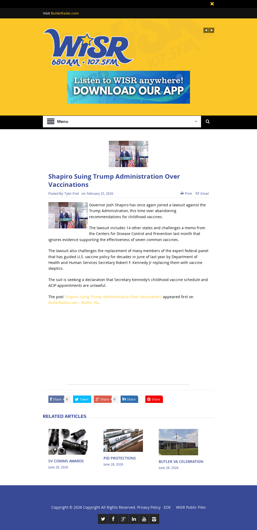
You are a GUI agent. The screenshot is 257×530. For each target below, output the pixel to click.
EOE (166, 507)
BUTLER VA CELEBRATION (181, 461)
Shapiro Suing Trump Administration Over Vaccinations (113, 296)
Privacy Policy (149, 507)
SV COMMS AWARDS (66, 460)
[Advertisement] (128, 347)
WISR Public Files (191, 507)
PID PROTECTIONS (120, 458)
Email (202, 193)
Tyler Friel (71, 193)
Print (186, 193)
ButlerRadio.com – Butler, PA (73, 302)
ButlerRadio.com (65, 13)
